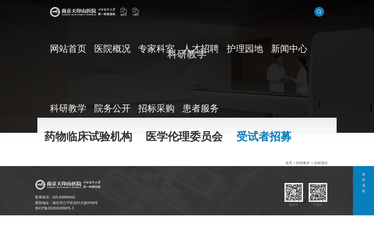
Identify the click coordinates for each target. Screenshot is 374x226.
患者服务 (333, 11)
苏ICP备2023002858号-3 (54, 208)
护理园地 (225, 11)
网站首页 (138, 11)
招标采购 (311, 11)
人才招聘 (203, 11)
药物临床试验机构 (61, 125)
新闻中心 (246, 11)
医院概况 (160, 11)
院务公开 (290, 11)
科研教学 (268, 11)
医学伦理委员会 (108, 125)
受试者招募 (149, 125)
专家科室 (182, 11)
